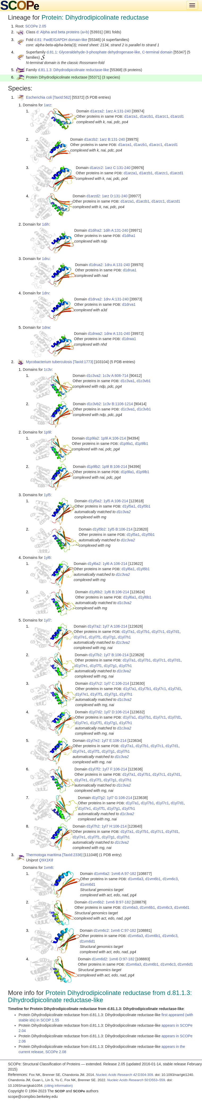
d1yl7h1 (124, 637)
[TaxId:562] (62, 97)
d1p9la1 (126, 443)
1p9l (47, 432)
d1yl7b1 (143, 631)
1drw (46, 327)
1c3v (48, 369)
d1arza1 (131, 116)
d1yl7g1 (109, 637)
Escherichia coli (39, 97)
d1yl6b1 (143, 569)
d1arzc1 (161, 116)
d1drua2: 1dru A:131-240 (109, 265)
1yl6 (47, 557)
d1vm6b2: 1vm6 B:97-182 (109, 902)
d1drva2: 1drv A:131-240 (108, 299)
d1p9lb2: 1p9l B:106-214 (107, 466)
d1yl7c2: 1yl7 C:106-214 (109, 683)
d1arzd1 (177, 116)
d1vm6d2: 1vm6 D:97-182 (113, 959)
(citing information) (58, 1086)
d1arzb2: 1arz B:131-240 (104, 139)
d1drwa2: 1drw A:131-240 (109, 333)
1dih (45, 224)
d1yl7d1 (172, 631)
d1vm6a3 (135, 879)
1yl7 (47, 620)
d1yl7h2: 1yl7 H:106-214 (106, 826)
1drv (45, 293)
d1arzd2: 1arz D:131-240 (107, 196)
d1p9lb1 (141, 443)
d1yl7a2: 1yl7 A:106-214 (107, 626)
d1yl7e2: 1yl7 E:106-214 (106, 740)
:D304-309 (124, 1075)
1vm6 (48, 867)
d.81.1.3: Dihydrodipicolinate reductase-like (73, 70)
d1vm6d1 (87, 884)
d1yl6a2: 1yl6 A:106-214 (107, 563)
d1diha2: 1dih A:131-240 (108, 230)
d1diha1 (128, 236)
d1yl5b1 (143, 506)
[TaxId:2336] (72, 855)
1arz (47, 105)
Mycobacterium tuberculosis (49, 362)
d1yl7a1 (128, 631)
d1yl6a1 (128, 569)
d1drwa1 (129, 339)
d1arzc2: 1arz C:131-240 (110, 168)
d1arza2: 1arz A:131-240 (110, 111)
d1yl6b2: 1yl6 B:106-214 (109, 592)
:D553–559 (136, 1080)
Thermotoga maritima (43, 855)
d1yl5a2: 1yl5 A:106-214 (108, 501)
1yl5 (47, 495)
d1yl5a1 (128, 506)
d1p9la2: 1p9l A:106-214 (106, 438)
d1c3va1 (128, 381)
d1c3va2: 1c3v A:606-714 (107, 375)
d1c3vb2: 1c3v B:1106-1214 (110, 404)
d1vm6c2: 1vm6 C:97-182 (115, 930)
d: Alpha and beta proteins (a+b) (62, 32)
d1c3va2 (124, 512)
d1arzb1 (146, 116)
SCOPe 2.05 (35, 26)
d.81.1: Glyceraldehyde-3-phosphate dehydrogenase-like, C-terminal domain (110, 52)
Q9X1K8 (46, 860)
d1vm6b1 (153, 879)
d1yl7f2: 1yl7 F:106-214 (107, 769)
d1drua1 (130, 270)
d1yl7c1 (158, 631)
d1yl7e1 (80, 637)
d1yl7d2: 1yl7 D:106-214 (109, 712)
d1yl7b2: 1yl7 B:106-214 (109, 655)
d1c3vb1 (144, 381)
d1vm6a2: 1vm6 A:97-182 (115, 873)
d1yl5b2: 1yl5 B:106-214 (113, 529)
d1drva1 (129, 304)
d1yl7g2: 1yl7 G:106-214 (112, 798)
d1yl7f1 (95, 637)
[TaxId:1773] (83, 362)
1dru (45, 259)
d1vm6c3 (170, 879)
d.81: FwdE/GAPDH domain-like (60, 40)
